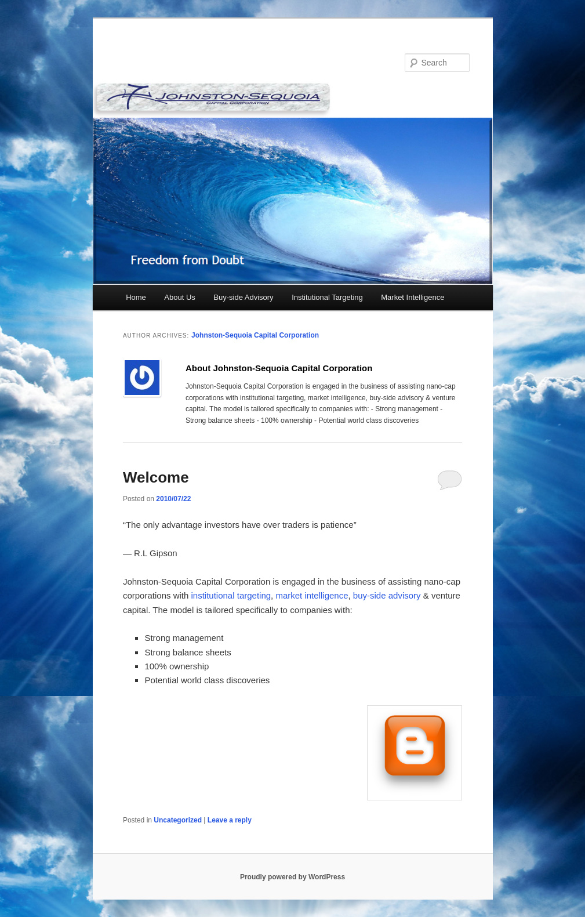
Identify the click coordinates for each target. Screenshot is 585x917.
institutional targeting (231, 595)
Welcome (156, 477)
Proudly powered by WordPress (292, 877)
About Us (179, 297)
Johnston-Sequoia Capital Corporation (255, 335)
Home (136, 297)
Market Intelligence (412, 297)
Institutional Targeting (327, 297)
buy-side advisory (387, 595)
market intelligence (311, 595)
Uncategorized (178, 820)
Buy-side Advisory (243, 297)
